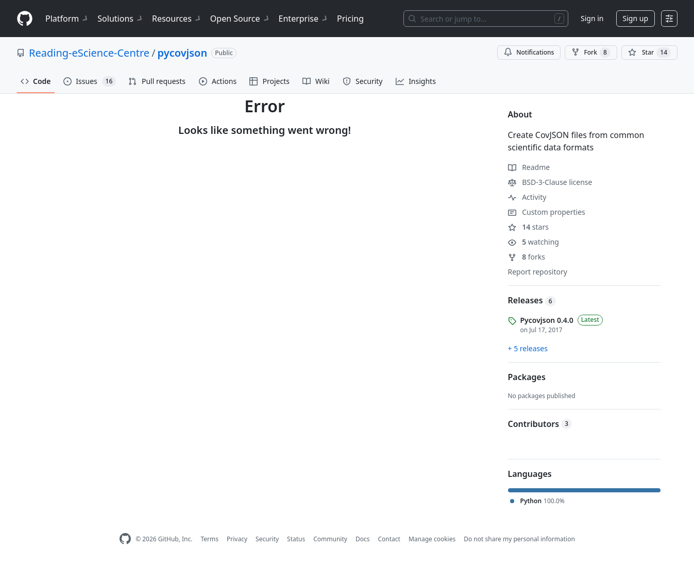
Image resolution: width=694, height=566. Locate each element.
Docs (363, 539)
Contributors (540, 424)
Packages (527, 377)
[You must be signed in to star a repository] (649, 52)
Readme (529, 167)
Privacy (237, 539)
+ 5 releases (528, 348)
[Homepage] (24, 18)
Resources (177, 18)
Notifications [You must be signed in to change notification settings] (529, 52)
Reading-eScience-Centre (89, 53)
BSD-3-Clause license (550, 182)
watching (533, 242)
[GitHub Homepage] (125, 539)
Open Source (240, 18)
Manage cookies (432, 539)
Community (330, 539)
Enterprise (304, 18)
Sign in (592, 18)
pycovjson (183, 53)
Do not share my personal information (519, 539)
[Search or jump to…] (486, 18)
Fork (590, 52)
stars (528, 227)
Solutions (120, 18)
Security (267, 539)
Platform (67, 18)
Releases (532, 300)
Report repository (537, 272)
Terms (209, 539)
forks (527, 257)
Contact (389, 539)
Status (296, 539)
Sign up (635, 18)
